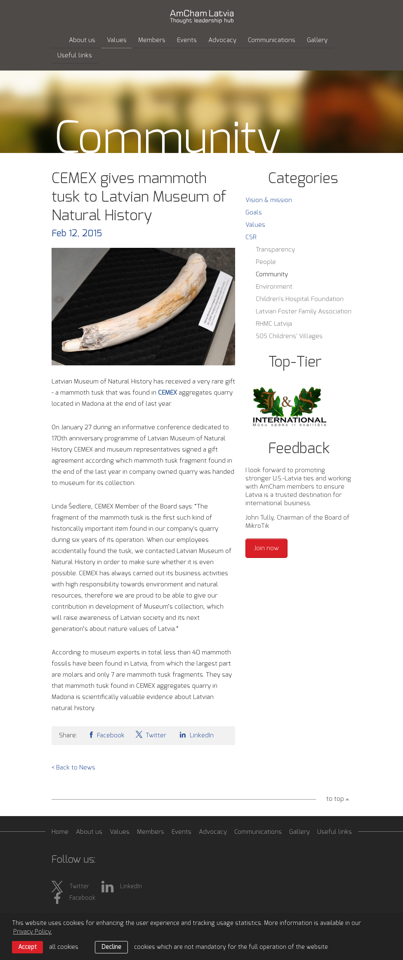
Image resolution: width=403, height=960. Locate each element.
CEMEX (167, 393)
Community (272, 274)
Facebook (106, 734)
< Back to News (73, 768)
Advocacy (222, 40)
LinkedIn (195, 734)
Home (60, 832)
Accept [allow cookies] (27, 947)
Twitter (150, 734)
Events (187, 40)
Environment (274, 287)
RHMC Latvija (274, 324)
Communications (271, 40)
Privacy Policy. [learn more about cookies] (32, 932)
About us (82, 40)
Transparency (275, 250)
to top (335, 799)
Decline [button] (111, 947)
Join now (266, 548)
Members (151, 40)
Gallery (317, 40)
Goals (253, 212)
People (266, 262)
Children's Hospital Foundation (300, 299)
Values (117, 40)
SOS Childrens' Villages (289, 336)
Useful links (74, 55)
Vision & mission (268, 200)
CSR (251, 237)
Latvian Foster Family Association (303, 311)
